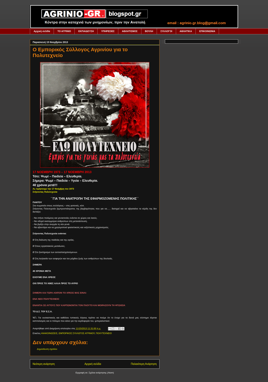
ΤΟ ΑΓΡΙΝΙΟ (64, 31)
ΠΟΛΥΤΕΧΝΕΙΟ (104, 333)
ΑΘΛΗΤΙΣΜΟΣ (130, 31)
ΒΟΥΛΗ (149, 31)
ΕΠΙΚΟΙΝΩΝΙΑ (207, 31)
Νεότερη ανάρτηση (44, 363)
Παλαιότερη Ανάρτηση (144, 363)
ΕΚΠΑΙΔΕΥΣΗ (86, 31)
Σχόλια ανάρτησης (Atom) (101, 372)
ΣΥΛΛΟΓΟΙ (166, 31)
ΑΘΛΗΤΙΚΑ (186, 31)
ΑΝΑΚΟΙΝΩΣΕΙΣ (49, 333)
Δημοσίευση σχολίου (47, 349)
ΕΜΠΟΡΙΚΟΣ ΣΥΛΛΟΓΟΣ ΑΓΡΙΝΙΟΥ (77, 333)
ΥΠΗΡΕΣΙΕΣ (108, 31)
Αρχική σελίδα (42, 31)
